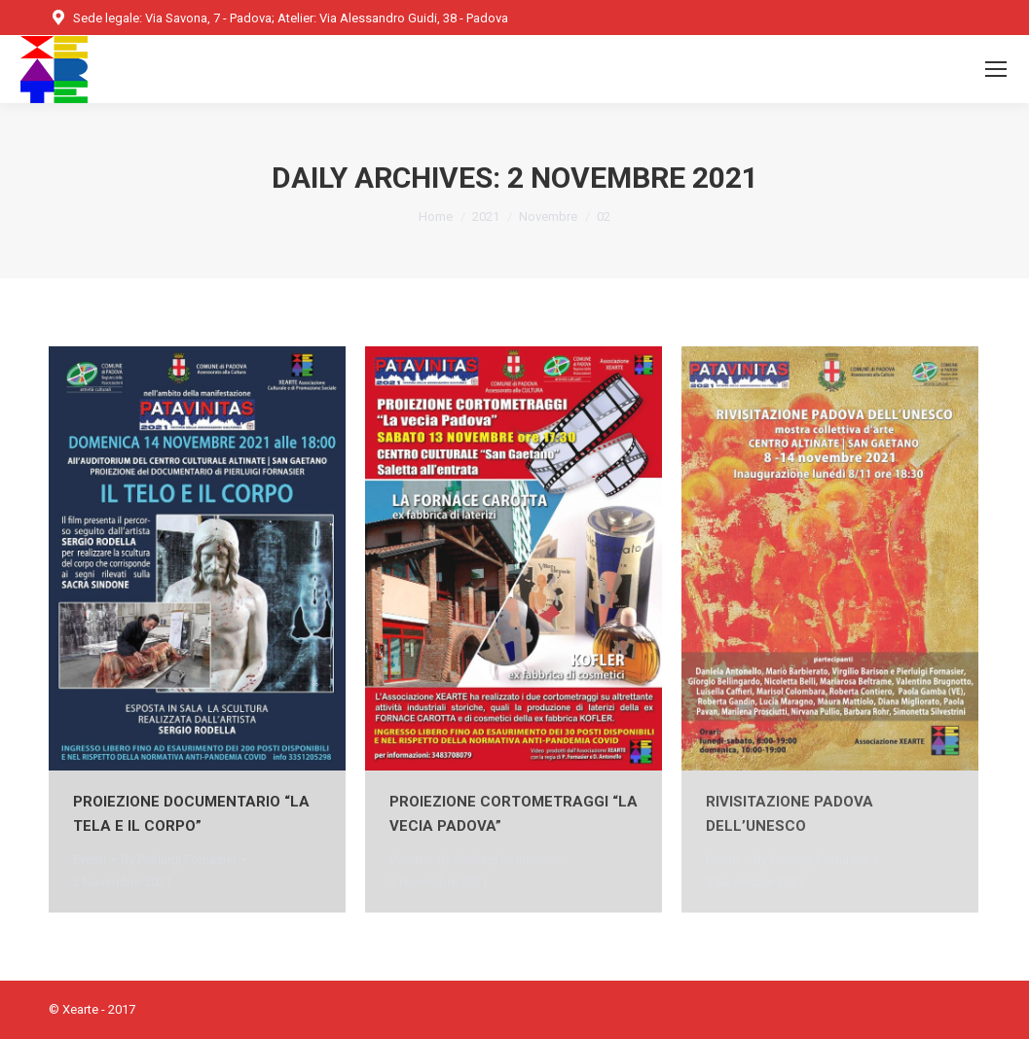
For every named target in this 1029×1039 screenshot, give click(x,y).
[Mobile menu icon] (996, 69)
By (179, 859)
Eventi (89, 859)
